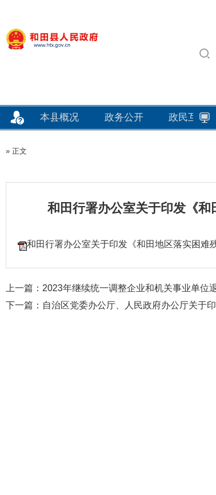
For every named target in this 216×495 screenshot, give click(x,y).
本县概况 (59, 117)
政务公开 (124, 117)
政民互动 (188, 117)
